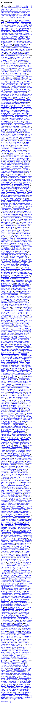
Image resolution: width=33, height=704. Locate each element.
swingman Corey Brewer (23, 55)
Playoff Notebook (17, 289)
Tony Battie (4, 514)
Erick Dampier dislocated (15, 132)
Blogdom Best (15, 657)
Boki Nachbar (28, 357)
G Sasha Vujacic (12, 331)
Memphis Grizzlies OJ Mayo (16, 448)
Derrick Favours (12, 378)
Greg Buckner (26, 307)
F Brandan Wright (6, 33)
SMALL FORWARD (8, 609)
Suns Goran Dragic (16, 163)
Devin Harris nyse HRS (9, 267)
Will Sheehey (15, 442)
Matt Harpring (27, 314)
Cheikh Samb (22, 684)
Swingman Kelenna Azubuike (20, 166)
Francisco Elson (5, 184)
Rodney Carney (10, 517)
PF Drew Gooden (15, 193)
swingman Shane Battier (12, 554)
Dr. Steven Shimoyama (20, 588)
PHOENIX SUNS (6, 92)
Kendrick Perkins (11, 376)
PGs (14, 6)
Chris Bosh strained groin (9, 583)
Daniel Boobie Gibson (8, 556)
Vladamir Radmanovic (25, 647)
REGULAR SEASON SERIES (11, 299)
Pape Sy (9, 111)
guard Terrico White (8, 310)
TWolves (3, 474)
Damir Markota (26, 476)
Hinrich (11, 589)
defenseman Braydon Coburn (9, 575)
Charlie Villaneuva (21, 78)
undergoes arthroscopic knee (9, 618)
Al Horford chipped (26, 620)
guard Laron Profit (7, 459)
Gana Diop (22, 294)
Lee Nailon (15, 572)
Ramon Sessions (25, 572)
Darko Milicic (5, 277)
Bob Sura (12, 621)
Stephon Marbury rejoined (14, 418)
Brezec (3, 200)
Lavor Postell (6, 374)
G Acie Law (21, 254)
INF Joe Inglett (27, 551)
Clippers (15, 676)
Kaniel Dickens (20, 225)
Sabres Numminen (21, 500)
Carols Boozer (11, 450)
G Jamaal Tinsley (20, 26)
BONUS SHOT (15, 673)
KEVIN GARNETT (6, 413)
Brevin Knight (15, 421)
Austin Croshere (5, 326)
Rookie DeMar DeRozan (17, 392)
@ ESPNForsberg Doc (15, 419)
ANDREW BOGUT (12, 362)
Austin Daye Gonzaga (13, 561)
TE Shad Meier (5, 456)
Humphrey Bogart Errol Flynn (13, 15)
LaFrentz (26, 184)
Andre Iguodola (6, 676)
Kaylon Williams (15, 597)
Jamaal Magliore (17, 33)
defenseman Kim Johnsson (8, 549)
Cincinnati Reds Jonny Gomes (9, 11)
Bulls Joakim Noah (18, 573)
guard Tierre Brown (22, 158)
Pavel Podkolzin (26, 177)
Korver (11, 291)
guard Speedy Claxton (23, 238)
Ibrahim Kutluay (21, 509)
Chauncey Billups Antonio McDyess (21, 246)
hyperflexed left (20, 334)
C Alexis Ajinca (25, 84)
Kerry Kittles (4, 317)
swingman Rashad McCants (21, 546)
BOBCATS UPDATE (26, 156)
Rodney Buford (22, 129)
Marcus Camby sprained (21, 44)
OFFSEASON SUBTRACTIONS (21, 211)
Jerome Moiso (11, 342)
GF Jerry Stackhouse (22, 23)
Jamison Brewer (18, 123)
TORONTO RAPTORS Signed (16, 195)
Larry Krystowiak (24, 682)
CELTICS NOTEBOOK (24, 633)
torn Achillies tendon (19, 208)
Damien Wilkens (25, 153)
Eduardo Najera (21, 192)
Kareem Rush (6, 447)
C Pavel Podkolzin (26, 22)
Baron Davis (27, 492)
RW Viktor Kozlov (21, 253)
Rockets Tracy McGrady (14, 144)
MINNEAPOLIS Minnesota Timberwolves (15, 66)
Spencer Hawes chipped (7, 666)
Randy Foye (28, 463)
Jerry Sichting (17, 403)
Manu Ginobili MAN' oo (17, 317)
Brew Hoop (9, 346)
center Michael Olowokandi (10, 36)
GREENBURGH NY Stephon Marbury (12, 320)
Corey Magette (5, 349)
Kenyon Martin (19, 278)
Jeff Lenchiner (21, 432)
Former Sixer (14, 34)
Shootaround (15, 692)
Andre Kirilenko (23, 480)
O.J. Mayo (27, 578)
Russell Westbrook (26, 692)
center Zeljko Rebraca (17, 360)
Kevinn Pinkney (5, 559)
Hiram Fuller (22, 434)
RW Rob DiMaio (10, 416)
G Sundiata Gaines (25, 370)
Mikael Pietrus (24, 679)
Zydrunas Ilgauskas (21, 538)
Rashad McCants (26, 554)
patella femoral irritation (7, 323)
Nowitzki (8, 689)
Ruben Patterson (26, 530)
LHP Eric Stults (23, 251)
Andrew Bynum (20, 591)
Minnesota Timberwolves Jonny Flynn (18, 262)
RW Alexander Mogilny (25, 678)
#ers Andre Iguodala (26, 176)
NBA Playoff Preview (25, 265)
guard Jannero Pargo (6, 654)
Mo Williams (15, 620)
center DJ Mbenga (11, 49)
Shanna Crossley (21, 544)
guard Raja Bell (15, 177)
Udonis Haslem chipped (7, 586)
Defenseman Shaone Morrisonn (10, 354)
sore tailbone (10, 671)
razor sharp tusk (25, 322)
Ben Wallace (13, 682)
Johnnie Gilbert (27, 477)
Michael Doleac (5, 150)
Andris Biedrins (5, 168)
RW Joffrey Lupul (23, 407)
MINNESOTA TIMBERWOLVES (12, 73)
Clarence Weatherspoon (22, 498)
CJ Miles (23, 435)
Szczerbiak (4, 84)
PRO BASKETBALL (14, 687)
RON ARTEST (12, 257)
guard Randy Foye (16, 89)
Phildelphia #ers (5, 309)
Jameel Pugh (14, 190)
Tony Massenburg (26, 291)
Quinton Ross (4, 540)
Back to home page (6, 701)
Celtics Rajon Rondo (24, 182)
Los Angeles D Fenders (22, 389)
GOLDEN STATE (27, 468)
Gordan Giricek (22, 519)
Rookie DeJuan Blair (6, 490)
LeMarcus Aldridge (6, 613)
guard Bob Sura (5, 31)
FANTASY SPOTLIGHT (8, 424)
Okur (17, 466)
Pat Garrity (19, 609)
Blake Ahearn (22, 376)
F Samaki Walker (21, 103)
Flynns (13, 14)
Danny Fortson (5, 662)
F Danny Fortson (5, 30)
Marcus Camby (12, 232)
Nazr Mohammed (11, 379)
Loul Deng (24, 626)
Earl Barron (11, 227)
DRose (22, 362)
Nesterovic (28, 514)
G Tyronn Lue (14, 28)
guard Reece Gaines (17, 116)
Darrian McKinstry (6, 431)
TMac (21, 663)
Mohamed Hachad (22, 658)
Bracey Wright (20, 415)
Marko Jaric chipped (14, 655)
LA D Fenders (5, 440)
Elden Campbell (21, 296)
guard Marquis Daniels (25, 618)
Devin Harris (18, 493)
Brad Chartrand (6, 208)
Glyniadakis (15, 391)
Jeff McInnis (23, 209)
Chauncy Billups (16, 347)
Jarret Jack (11, 591)
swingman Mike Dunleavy (9, 108)
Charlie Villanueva (11, 519)
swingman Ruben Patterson (8, 306)
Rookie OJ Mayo (19, 490)
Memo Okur (14, 349)
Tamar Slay (15, 322)
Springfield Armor (17, 326)
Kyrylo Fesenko (5, 391)
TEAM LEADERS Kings (14, 625)
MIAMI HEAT (6, 479)
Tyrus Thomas (21, 339)
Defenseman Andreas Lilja (8, 336)
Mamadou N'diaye (20, 152)
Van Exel (17, 593)
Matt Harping (12, 254)
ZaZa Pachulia (20, 310)
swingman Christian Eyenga (24, 241)
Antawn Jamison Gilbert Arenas (10, 187)
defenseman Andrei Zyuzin (14, 697)
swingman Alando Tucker (16, 81)
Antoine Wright (24, 349)
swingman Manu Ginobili (9, 536)
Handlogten (11, 301)
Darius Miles (20, 520)
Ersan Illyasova (25, 421)
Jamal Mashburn (26, 297)
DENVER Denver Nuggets (10, 679)
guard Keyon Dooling (19, 172)
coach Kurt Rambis (6, 240)
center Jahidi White (6, 123)
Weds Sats (17, 468)
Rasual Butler (27, 479)
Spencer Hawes (23, 257)
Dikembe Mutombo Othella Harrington (18, 652)
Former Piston (6, 599)
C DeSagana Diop (14, 25)
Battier (27, 573)
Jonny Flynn (28, 371)
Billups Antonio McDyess (25, 594)
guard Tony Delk (16, 168)
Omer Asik (5, 480)
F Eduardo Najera (20, 51)
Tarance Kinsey (20, 280)
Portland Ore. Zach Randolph (9, 690)
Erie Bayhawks (5, 147)
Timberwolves (25, 442)
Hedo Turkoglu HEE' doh (15, 564)
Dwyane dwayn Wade (14, 160)
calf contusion (11, 192)
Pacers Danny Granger (7, 57)
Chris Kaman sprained (15, 79)
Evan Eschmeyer (5, 365)
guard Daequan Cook (13, 153)
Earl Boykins (19, 686)
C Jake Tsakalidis (7, 44)
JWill (12, 500)
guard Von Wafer (16, 427)
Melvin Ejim (14, 209)
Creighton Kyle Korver (8, 373)
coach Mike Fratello (19, 431)
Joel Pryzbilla (4, 129)
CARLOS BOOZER (12, 453)
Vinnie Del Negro (27, 506)
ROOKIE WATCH (22, 342)
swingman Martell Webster (20, 30)
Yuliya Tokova (25, 455)
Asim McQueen (25, 541)
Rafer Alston (24, 391)
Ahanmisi (21, 583)
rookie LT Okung (7, 623)
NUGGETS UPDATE (17, 405)
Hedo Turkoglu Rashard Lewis (23, 217)
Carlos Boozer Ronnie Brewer (10, 358)
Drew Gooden (11, 437)
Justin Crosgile (27, 427)
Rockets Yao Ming (26, 273)
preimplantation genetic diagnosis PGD (19, 7)
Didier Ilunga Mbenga (8, 469)
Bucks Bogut (4, 155)
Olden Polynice (17, 248)
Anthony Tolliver (24, 28)
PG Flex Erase (9, 9)
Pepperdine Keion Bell (13, 455)
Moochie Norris (5, 286)
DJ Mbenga (20, 517)
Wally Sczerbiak (15, 245)
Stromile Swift (5, 190)
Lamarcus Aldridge (18, 206)
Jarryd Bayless (27, 474)
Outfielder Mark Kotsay (19, 288)
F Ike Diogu (10, 78)
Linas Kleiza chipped (7, 325)
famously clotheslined (7, 604)
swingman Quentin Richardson (11, 216)
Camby (17, 291)
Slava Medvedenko (7, 212)
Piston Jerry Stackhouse (14, 533)
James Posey (4, 392)
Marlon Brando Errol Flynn (17, 17)
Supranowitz (6, 368)
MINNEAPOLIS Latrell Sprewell (10, 76)
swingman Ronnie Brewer (16, 118)
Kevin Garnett (5, 264)
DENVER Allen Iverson (7, 296)
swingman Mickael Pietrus (10, 156)
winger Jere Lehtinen (23, 488)
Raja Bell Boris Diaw (16, 463)
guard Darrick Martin (7, 51)
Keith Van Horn (5, 350)
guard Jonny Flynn (11, 63)
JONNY (26, 9)
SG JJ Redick (26, 31)
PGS (17, 6)
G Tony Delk (11, 60)
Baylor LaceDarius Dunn (8, 658)
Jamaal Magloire (24, 338)
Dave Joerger (10, 389)
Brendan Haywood (7, 596)
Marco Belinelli (11, 642)
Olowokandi (15, 309)
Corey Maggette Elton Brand (16, 698)
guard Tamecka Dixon (8, 224)
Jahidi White (15, 121)
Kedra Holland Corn (18, 599)
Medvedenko (19, 671)
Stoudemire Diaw (17, 447)
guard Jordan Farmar (18, 423)
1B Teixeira (25, 638)
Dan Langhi (24, 102)
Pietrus (17, 615)
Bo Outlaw (22, 331)
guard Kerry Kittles (26, 309)
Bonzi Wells (14, 264)
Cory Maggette (13, 97)
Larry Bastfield (23, 525)
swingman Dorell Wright (8, 528)
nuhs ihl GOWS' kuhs (13, 506)
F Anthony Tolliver (21, 57)
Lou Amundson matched (22, 185)
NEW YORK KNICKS (13, 629)
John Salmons (21, 416)
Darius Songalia (13, 176)
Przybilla (5, 219)
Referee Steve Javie (17, 522)
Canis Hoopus (21, 528)
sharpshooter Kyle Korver (22, 516)
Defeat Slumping (26, 674)
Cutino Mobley (16, 344)
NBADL (4, 179)
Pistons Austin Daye (21, 198)
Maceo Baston (16, 286)
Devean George (16, 330)
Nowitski (14, 338)
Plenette (9, 670)
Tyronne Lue (6, 201)
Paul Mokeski (10, 445)
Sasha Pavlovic (5, 442)
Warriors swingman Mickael (9, 294)
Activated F (18, 212)
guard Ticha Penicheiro (24, 373)
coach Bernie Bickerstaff (8, 544)
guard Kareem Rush (25, 97)
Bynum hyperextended (13, 384)
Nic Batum (15, 366)
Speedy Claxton (13, 443)
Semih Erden (27, 212)
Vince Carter (4, 644)
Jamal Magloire (13, 137)
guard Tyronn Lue (11, 182)
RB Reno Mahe (11, 397)
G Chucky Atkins (11, 68)
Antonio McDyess (7, 429)
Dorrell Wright (13, 355)
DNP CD (17, 222)
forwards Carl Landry (21, 429)
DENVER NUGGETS (19, 92)
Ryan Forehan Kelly (26, 569)
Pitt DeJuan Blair (15, 471)
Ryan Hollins (17, 395)
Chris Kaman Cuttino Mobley (17, 665)
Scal (25, 418)
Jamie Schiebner (11, 382)
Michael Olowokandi (17, 440)
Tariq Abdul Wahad (7, 198)
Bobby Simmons (5, 344)
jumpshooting (4, 471)
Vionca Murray (11, 610)
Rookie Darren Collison (7, 103)
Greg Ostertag (6, 142)
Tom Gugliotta (24, 548)
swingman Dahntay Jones (18, 148)
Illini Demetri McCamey (16, 514)
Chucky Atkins (15, 297)
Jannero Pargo (5, 500)
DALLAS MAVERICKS (8, 432)
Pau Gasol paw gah (12, 399)
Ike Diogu (29, 280)
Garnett (20, 306)
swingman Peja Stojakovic (8, 94)
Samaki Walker (6, 386)
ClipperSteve (4, 668)
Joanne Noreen (5, 408)
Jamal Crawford (5, 626)
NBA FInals (17, 636)
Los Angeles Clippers (8, 275)
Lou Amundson (6, 395)
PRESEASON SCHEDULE (18, 644)
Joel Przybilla (27, 259)
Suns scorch (8, 91)
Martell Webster (24, 293)
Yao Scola (22, 402)
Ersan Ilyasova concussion (18, 147)
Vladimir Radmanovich (15, 119)
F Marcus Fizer (27, 42)
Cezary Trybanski (12, 660)
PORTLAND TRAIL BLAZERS (10, 273)
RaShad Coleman (10, 565)
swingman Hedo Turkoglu (21, 91)
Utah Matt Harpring (17, 368)
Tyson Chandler (5, 211)
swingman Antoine (20, 503)
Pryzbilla (13, 129)
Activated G (5, 246)
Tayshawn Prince (7, 634)
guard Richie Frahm (17, 86)
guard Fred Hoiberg (18, 142)
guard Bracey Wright (18, 451)
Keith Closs (27, 458)
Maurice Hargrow (12, 370)
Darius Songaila (21, 229)
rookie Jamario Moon (17, 408)
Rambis (27, 440)
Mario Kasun (10, 333)
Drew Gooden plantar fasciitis (17, 426)
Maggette (3, 160)
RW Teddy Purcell (26, 25)
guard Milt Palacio (27, 200)
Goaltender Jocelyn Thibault (22, 240)
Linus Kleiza (23, 108)
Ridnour (14, 559)
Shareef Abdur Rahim (18, 508)
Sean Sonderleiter (26, 155)
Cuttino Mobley (6, 315)
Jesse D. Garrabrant (11, 684)
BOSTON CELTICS (17, 400)
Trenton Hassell (16, 150)
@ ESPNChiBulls (7, 217)
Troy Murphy (6, 204)
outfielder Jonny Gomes (18, 12)
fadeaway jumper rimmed (20, 689)
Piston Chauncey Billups (21, 613)
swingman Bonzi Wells (18, 70)
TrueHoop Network (7, 538)
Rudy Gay (26, 625)
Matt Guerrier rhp (7, 493)
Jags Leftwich (12, 695)
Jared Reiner (22, 63)
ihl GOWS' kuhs (12, 678)
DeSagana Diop (11, 407)
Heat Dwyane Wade (16, 107)
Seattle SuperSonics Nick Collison (13, 616)
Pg (27, 6)
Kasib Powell (4, 259)
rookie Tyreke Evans (20, 237)
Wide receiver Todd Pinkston (9, 171)
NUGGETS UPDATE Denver (9, 681)
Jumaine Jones (28, 219)
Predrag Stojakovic (6, 546)
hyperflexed (28, 445)
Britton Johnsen (11, 230)
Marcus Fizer (12, 641)
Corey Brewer (16, 249)
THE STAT (24, 261)
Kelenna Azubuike (7, 233)
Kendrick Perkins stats (24, 232)
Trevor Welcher (26, 216)
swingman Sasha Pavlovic (24, 621)
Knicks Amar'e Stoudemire (20, 386)
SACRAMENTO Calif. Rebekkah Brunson (19, 607)
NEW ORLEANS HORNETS (14, 54)
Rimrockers (25, 527)
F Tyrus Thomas (16, 196)
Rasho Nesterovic (6, 674)
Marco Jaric (27, 107)
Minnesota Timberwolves (13, 314)
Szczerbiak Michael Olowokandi (10, 512)
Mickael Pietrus (26, 363)
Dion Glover (11, 238)
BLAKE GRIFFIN (7, 99)
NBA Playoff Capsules (21, 352)
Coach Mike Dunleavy (7, 615)
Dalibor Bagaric (5, 427)
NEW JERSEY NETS (17, 371)
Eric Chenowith (14, 136)
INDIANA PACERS (17, 312)
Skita (15, 654)
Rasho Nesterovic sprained (15, 174)
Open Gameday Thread (13, 638)
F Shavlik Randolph (8, 570)
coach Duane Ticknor (17, 540)
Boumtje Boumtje (27, 214)
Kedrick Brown (6, 248)
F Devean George (18, 105)
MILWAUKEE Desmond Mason (17, 472)
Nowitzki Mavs (6, 532)
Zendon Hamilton (24, 171)
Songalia (9, 468)
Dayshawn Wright (12, 525)
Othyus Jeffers (11, 488)
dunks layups (11, 509)
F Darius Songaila (14, 47)
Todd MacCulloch (14, 631)
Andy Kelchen (27, 150)
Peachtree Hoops (15, 476)
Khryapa (4, 682)
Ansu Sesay (28, 536)
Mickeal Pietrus (14, 304)
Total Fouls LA (17, 42)
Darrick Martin (20, 281)
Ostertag (4, 621)
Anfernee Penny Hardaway (17, 461)
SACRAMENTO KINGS (16, 179)
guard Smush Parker (12, 402)
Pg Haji (17, 9)
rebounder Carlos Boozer (8, 229)
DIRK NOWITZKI (6, 636)
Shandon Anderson (7, 694)
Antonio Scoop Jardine (8, 577)
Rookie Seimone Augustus (14, 492)
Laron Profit (5, 328)
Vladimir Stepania (6, 285)
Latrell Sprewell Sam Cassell (20, 113)
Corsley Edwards (17, 100)
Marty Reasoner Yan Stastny (19, 601)
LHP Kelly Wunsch (23, 565)
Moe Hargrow (19, 578)
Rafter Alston (24, 121)
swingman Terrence (6, 511)
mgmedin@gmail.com (24, 602)
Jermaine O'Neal (22, 549)
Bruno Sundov (20, 270)
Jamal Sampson (25, 612)
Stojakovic (26, 145)
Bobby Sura (21, 230)
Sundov (12, 415)
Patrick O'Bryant (21, 469)
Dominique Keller (23, 617)
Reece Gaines (17, 649)
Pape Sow (13, 480)
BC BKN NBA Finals (7, 278)
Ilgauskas (29, 394)
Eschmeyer (4, 426)
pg (24, 6)
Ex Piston (9, 578)
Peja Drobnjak (14, 87)
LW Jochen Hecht (22, 301)
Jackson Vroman (11, 504)
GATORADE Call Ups (7, 466)
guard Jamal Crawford (22, 333)
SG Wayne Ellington (8, 23)
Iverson (21, 536)
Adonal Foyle (9, 524)
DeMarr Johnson (27, 222)
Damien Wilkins (21, 283)
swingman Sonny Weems (8, 387)
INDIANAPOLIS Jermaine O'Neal (10, 527)
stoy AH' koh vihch (12, 131)
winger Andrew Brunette (21, 511)
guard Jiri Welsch (15, 410)
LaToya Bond (6, 508)
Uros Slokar (5, 177)
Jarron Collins (17, 111)
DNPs (2, 517)
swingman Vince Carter (7, 334)
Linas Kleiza (4, 557)
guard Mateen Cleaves (7, 185)
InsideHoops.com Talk (7, 498)
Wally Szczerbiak (25, 83)
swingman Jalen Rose (21, 325)
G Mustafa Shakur (12, 140)
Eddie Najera (10, 55)
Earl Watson (18, 357)
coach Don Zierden (7, 516)
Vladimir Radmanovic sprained (11, 214)
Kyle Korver (14, 612)
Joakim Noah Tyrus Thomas (10, 293)
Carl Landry (18, 604)
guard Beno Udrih (15, 477)
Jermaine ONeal (25, 127)
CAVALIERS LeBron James (9, 265)
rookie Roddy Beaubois (7, 253)
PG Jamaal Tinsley (7, 357)
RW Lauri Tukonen (17, 328)
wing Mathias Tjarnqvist (17, 235)
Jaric (2, 684)
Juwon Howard (18, 623)
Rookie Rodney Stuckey (22, 233)
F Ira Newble (15, 59)
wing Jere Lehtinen (17, 201)
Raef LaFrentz (5, 163)
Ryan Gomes (6, 261)
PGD (21, 6)
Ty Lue (10, 562)
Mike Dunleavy (5, 567)
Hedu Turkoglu (25, 187)
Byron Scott (17, 562)
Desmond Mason (15, 110)
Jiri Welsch (14, 553)
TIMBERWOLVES (22, 556)
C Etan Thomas (5, 86)
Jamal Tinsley (4, 235)
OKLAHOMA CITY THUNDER (16, 318)
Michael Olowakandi (13, 541)
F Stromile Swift (17, 41)
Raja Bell (21, 379)
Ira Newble (10, 352)
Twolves (19, 495)
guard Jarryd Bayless (21, 589)
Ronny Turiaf (4, 482)
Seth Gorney (15, 626)
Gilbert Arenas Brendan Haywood (16, 411)
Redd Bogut (21, 394)
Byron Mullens (26, 597)
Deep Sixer (16, 484)
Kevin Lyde (9, 237)
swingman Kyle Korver (7, 188)
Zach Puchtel (20, 437)
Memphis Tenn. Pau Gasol (8, 602)
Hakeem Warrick (13, 126)
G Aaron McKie (12, 65)
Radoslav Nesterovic (13, 139)
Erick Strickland (14, 155)
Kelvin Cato (27, 100)
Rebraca (27, 105)
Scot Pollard (28, 204)
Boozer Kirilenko (6, 172)
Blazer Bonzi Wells (14, 530)
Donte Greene (25, 512)
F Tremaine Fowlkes (13, 439)
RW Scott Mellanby (8, 281)
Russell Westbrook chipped (12, 535)
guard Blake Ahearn (6, 46)
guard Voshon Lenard (7, 115)
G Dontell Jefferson (20, 585)
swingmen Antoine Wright (19, 272)
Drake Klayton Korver (25, 575)
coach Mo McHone (14, 581)
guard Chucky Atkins (26, 34)
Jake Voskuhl (6, 322)
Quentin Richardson (8, 225)
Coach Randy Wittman (22, 169)
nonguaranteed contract (7, 543)
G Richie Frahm (16, 31)
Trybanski (5, 477)
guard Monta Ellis (22, 557)
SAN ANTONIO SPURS (8, 339)
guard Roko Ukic (5, 423)
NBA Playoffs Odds (25, 681)
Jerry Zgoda (16, 363)
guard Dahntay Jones (8, 221)
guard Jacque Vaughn (22, 188)
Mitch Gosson (16, 307)
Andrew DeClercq (6, 105)
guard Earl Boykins (12, 83)
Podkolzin (16, 102)
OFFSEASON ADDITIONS (21, 285)
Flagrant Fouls (20, 639)
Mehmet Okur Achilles (13, 200)
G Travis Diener (8, 161)
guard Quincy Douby (12, 569)
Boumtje (29, 591)
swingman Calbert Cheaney (8, 434)
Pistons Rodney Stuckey (16, 341)
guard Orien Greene (16, 259)
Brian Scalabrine (16, 501)
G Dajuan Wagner (26, 71)
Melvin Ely (4, 79)
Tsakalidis (5, 476)
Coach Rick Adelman (14, 650)
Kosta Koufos (16, 365)
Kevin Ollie (9, 222)
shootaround (25, 482)
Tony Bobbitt (15, 435)
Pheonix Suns (6, 366)
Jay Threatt (16, 674)
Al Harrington (21, 424)
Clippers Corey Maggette (24, 224)
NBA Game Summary (23, 275)
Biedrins (3, 591)
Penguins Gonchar (6, 580)
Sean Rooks (28, 320)
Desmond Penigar (6, 484)
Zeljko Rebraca (22, 68)
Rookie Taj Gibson (26, 366)
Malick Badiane (15, 662)
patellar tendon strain (21, 115)
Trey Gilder (11, 520)
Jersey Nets (22, 559)
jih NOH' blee (22, 94)
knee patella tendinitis (21, 75)
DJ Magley (4, 443)
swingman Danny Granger (8, 38)
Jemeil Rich (19, 586)
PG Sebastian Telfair (13, 22)
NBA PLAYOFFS (25, 496)
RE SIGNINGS (19, 346)
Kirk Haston (15, 261)
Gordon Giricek (6, 102)
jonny (21, 9)
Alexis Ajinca (15, 256)
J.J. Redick (12, 203)
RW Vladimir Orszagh (11, 381)
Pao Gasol (29, 206)
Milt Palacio (19, 445)
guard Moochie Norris (18, 62)
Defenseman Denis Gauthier (16, 485)
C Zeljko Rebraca (7, 152)
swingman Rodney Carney (9, 243)
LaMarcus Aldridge (21, 666)
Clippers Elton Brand (8, 158)
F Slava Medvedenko (16, 219)
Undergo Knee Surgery (22, 543)
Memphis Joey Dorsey (15, 551)
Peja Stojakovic (6, 206)
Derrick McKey (11, 633)
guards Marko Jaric (21, 464)
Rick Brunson (19, 459)
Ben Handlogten (19, 39)
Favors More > (27, 196)
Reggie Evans (15, 567)
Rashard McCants (20, 99)
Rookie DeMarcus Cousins (15, 134)
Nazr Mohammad (7, 593)
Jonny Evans (22, 11)
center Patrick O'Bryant (7, 241)
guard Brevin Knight (12, 124)
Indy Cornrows (14, 668)
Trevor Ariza (26, 347)
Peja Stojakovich (12, 647)
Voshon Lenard (6, 649)
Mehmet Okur (25, 439)
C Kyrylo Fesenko (7, 26)
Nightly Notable (22, 60)
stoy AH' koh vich (17, 184)
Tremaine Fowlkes (21, 227)
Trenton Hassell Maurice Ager (9, 548)
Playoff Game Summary (23, 323)
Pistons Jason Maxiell (22, 161)
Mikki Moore (21, 38)
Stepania (22, 126)
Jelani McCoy (5, 107)
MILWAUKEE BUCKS (24, 203)
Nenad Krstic (11, 180)
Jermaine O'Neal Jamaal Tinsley (20, 277)
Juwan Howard (17, 479)
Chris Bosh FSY (12, 663)
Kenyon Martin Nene (25, 140)
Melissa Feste (4, 371)
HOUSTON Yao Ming (20, 670)
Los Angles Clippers (8, 464)
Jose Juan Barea (26, 384)
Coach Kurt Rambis (24, 49)
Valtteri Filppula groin (26, 355)
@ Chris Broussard (17, 374)
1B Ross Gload (22, 695)
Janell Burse (27, 326)
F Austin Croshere (14, 84)
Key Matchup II (19, 596)
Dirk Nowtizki (24, 36)
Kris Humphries (27, 535)
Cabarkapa (21, 450)
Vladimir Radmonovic (20, 634)
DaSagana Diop (26, 245)
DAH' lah (24, 657)
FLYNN (18, 14)
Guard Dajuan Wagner (22, 95)
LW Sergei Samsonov (12, 127)
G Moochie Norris (13, 496)
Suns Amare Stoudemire (13, 269)
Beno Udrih (12, 594)
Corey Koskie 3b (15, 482)
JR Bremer (11, 270)
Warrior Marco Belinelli (7, 639)
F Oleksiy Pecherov (17, 204)
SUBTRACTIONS (24, 660)
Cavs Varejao (15, 52)
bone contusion (15, 456)
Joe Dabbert (23, 264)
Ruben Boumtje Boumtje (21, 315)
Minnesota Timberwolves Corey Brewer (12, 302)
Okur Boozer (18, 458)
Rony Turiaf (5, 553)
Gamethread (25, 673)
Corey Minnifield (6, 573)
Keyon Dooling (26, 581)
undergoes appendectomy (16, 487)
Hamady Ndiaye (16, 350)
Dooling (12, 557)
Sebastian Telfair (11, 394)
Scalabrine (4, 254)
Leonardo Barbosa (19, 413)
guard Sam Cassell (11, 251)
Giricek (3, 660)
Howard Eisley (26, 365)
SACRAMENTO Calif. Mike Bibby (11, 628)
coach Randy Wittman (14, 474)
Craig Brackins (25, 304)
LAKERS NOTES (15, 646)
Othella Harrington (15, 145)
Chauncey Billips (14, 71)
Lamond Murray (22, 642)
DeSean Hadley (11, 495)
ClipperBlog (5, 620)
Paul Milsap (10, 686)
